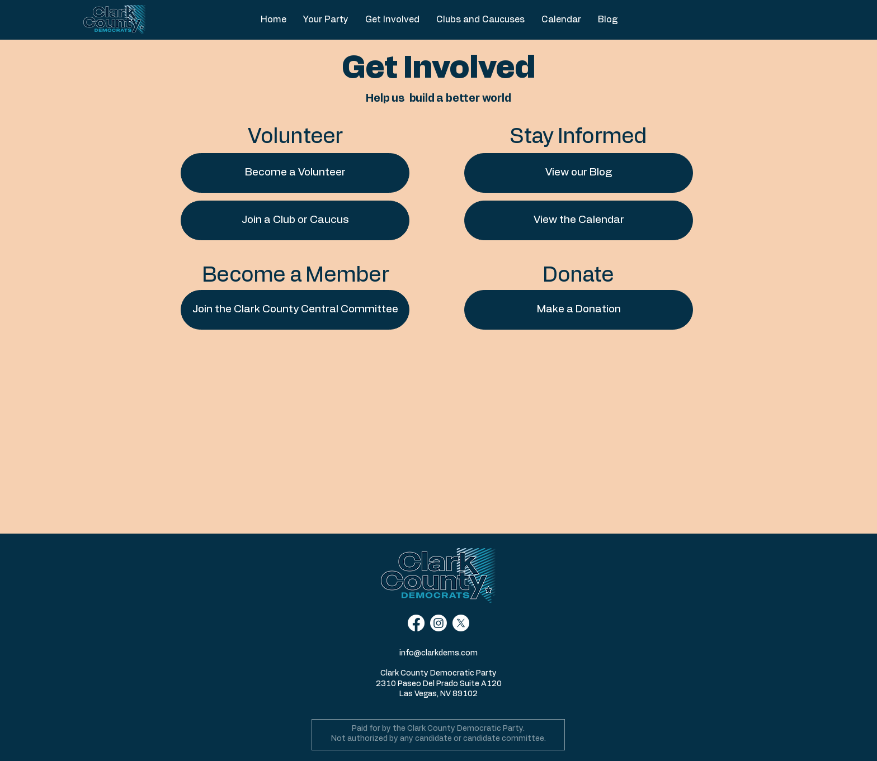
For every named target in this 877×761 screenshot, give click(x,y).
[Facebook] (416, 623)
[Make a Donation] (578, 310)
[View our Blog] (578, 173)
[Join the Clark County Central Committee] (295, 310)
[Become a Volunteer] (295, 173)
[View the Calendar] (578, 220)
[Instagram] (438, 623)
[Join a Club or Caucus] (295, 220)
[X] (460, 623)
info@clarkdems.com (438, 653)
